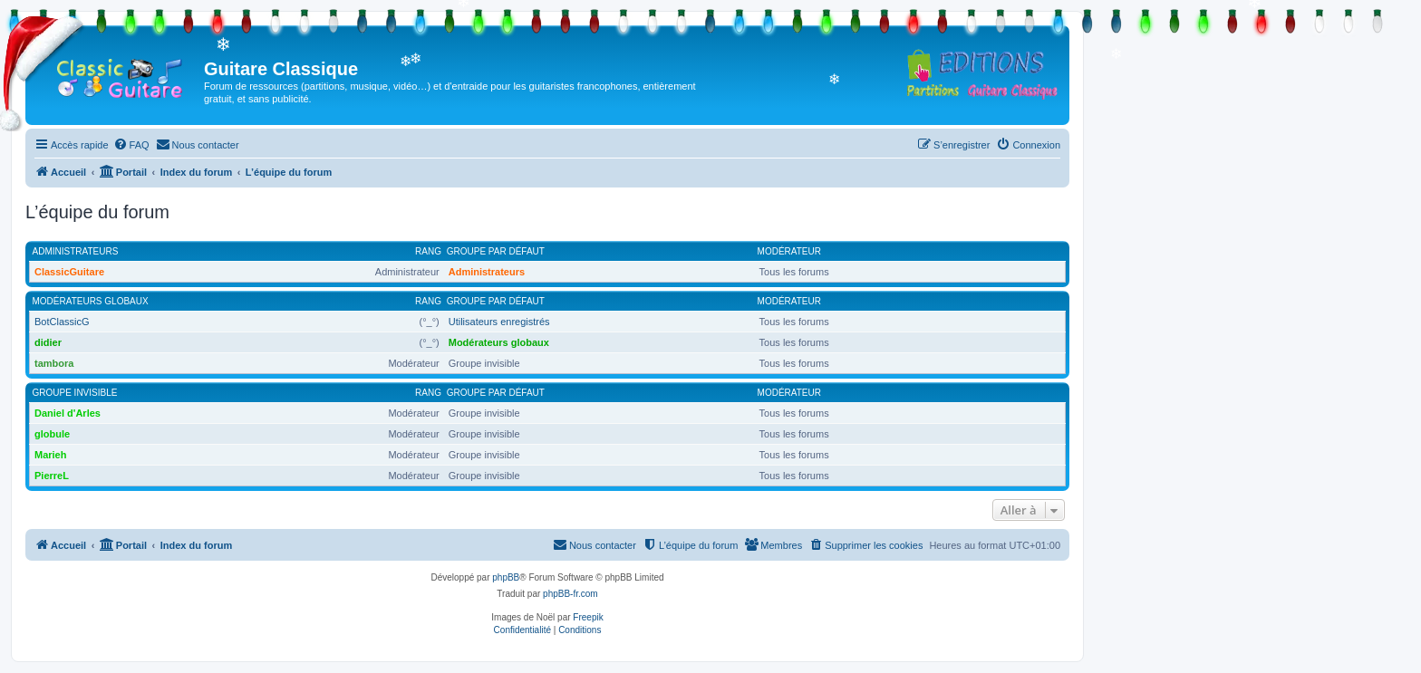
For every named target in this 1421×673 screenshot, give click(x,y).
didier (48, 342)
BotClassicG (62, 321)
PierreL (51, 475)
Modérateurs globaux (91, 301)
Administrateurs (76, 251)
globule (52, 433)
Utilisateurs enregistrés (499, 321)
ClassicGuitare (69, 271)
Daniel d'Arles (67, 413)
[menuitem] (131, 145)
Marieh (50, 454)
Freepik (588, 617)
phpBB (505, 577)
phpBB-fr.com (570, 594)
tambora (53, 363)
